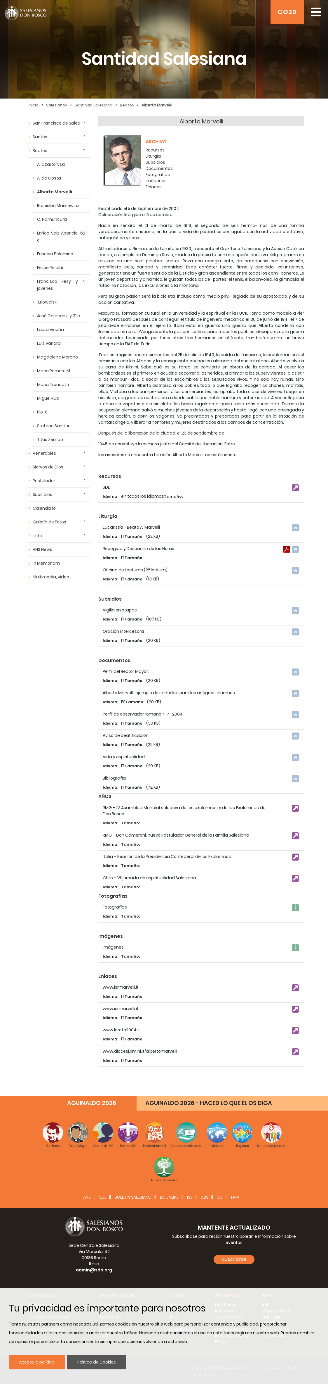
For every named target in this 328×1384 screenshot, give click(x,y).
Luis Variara (49, 343)
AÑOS (104, 796)
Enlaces (154, 187)
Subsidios (42, 494)
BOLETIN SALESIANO (133, 1197)
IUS (220, 1197)
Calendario (44, 508)
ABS (204, 1197)
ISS (190, 1197)
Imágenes (156, 181)
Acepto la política (37, 1362)
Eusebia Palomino (55, 254)
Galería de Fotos (49, 522)
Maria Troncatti (53, 384)
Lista (37, 536)
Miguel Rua (48, 398)
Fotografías (158, 174)
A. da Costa (49, 178)
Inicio (34, 105)
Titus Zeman (50, 439)
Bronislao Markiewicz (58, 205)
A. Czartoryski (51, 164)
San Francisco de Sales (56, 123)
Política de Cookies (96, 1362)
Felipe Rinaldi (50, 267)
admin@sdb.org (94, 1270)
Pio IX (42, 412)
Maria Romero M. (54, 371)
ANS (87, 1197)
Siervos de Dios (48, 467)
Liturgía (153, 156)
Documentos (159, 168)
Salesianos (56, 105)
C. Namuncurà (52, 219)
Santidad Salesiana (93, 105)
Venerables (44, 453)
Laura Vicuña (50, 329)
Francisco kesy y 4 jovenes (61, 284)
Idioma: (110, 496)
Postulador (44, 481)
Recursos (155, 150)
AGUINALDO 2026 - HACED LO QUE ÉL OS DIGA (208, 1103)
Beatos (127, 105)
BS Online (169, 1197)
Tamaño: (173, 496)
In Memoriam (46, 563)
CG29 (287, 11)
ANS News (42, 549)
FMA (235, 1197)
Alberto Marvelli (157, 105)
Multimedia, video (51, 577)
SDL (102, 1197)
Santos (40, 137)
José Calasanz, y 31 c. (59, 316)
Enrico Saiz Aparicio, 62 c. (61, 236)
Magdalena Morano (57, 357)
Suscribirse (234, 1259)
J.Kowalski (47, 302)
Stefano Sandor (53, 426)
